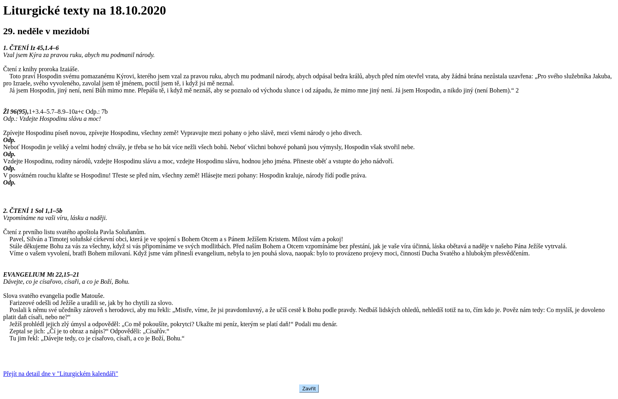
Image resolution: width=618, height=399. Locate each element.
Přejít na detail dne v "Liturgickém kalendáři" (60, 373)
